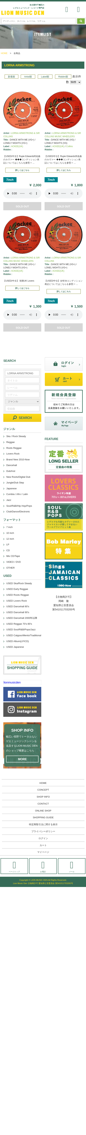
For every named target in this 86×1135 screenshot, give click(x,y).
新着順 (11, 76)
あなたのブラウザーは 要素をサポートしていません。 (22, 193)
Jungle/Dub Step (15, 482)
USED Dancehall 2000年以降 (21, 618)
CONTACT (43, 803)
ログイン (43, 838)
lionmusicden (12, 682)
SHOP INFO (43, 796)
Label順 (45, 76)
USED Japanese (15, 647)
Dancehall (11, 465)
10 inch (10, 533)
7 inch (9, 527)
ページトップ (14, 866)
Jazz (8, 500)
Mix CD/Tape (13, 556)
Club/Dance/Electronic (18, 511)
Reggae (10, 442)
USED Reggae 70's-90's (19, 623)
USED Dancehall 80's (17, 606)
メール (71, 866)
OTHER (10, 567)
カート (43, 845)
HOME (4, 53)
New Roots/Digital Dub (18, 477)
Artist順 (28, 76)
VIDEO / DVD (13, 562)
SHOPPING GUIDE (43, 817)
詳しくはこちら (22, 170)
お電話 (43, 866)
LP (7, 544)
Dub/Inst (10, 471)
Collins (69, 146)
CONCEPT (43, 789)
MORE (22, 759)
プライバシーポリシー (43, 831)
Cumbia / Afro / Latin (17, 494)
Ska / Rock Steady (16, 436)
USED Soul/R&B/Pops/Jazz (21, 629)
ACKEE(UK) (17, 146)
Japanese (11, 488)
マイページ (43, 852)
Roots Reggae (13, 448)
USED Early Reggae (17, 589)
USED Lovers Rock (16, 600)
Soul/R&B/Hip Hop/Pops (19, 505)
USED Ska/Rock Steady (19, 583)
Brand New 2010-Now (18, 459)
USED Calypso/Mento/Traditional (23, 635)
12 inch (10, 538)
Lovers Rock (12, 453)
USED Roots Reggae (17, 595)
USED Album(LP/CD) (17, 641)
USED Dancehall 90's (17, 612)
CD (8, 550)
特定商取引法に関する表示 (43, 824)
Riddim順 (63, 76)
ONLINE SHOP (43, 810)
